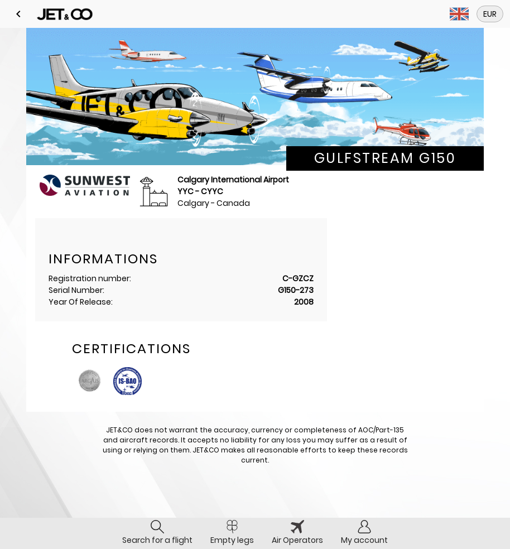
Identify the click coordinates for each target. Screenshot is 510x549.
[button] (18, 14)
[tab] (157, 533)
